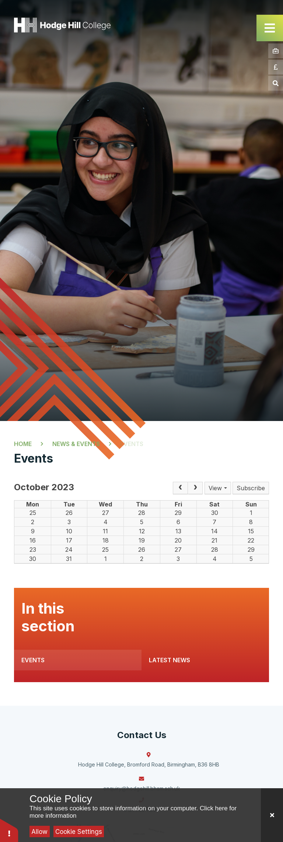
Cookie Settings (78, 831)
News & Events (76, 444)
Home (23, 444)
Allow (39, 831)
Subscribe (251, 488)
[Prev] (180, 488)
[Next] (195, 488)
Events (131, 444)
